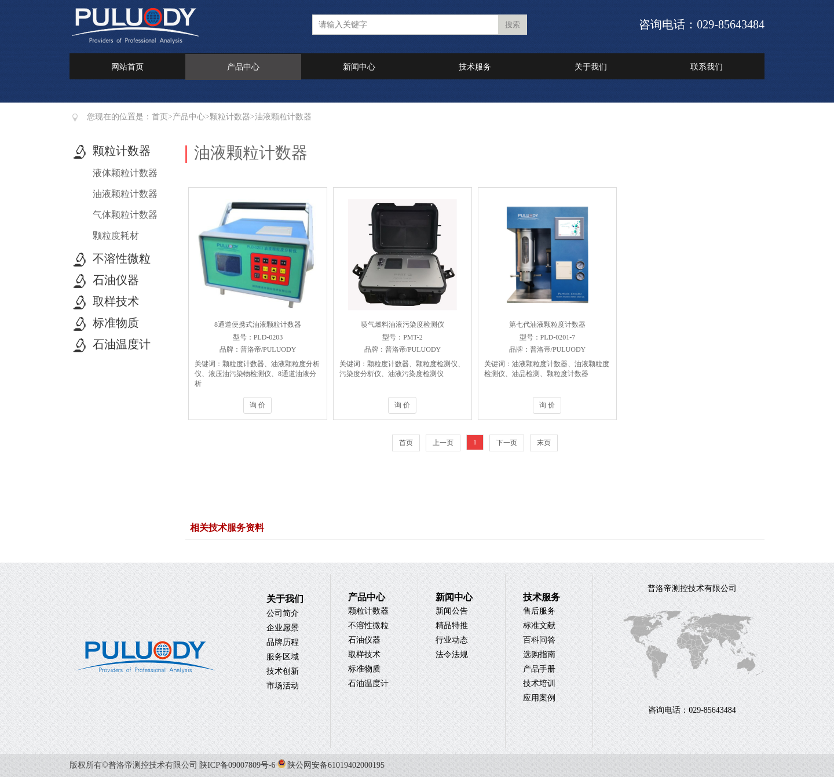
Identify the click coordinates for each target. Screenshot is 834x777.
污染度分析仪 (360, 374)
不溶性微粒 (122, 258)
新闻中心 (359, 67)
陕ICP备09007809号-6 (237, 765)
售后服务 (539, 611)
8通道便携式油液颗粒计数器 (257, 324)
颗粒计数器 (230, 116)
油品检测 (526, 374)
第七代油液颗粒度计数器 (547, 324)
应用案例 (539, 698)
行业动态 (452, 640)
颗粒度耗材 (116, 235)
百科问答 (539, 640)
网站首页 (127, 67)
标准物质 (116, 322)
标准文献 (539, 625)
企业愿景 (282, 627)
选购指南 (539, 654)
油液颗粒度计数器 (540, 364)
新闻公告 (452, 611)
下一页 (506, 443)
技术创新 (282, 671)
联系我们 (706, 67)
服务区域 (282, 656)
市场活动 (282, 685)
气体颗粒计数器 (125, 215)
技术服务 (475, 67)
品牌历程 (282, 642)
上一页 (443, 443)
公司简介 (282, 613)
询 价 (257, 405)
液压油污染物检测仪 (240, 374)
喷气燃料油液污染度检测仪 (402, 324)
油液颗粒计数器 (283, 116)
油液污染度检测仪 (416, 374)
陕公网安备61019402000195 (330, 765)
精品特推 (452, 625)
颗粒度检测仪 (437, 364)
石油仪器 (116, 279)
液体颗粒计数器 (125, 173)
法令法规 (452, 654)
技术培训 (539, 683)
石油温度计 (122, 344)
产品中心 (243, 67)
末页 (544, 443)
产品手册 (539, 669)
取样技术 (116, 301)
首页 (160, 116)
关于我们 (591, 67)
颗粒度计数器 (243, 364)
